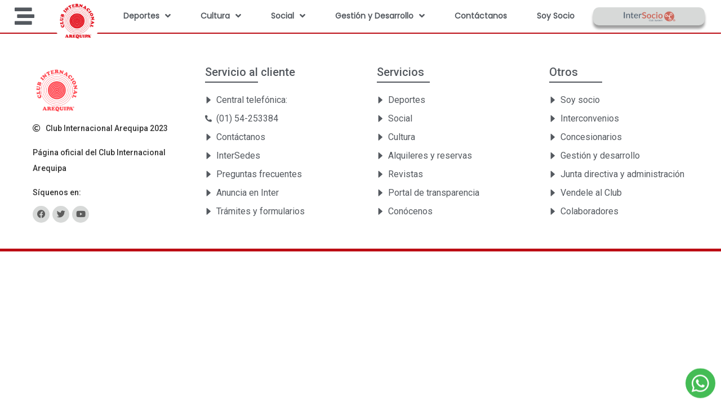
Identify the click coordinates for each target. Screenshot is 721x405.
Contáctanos (481, 15)
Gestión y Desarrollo (380, 15)
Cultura (221, 15)
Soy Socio (556, 15)
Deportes (147, 15)
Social (288, 15)
